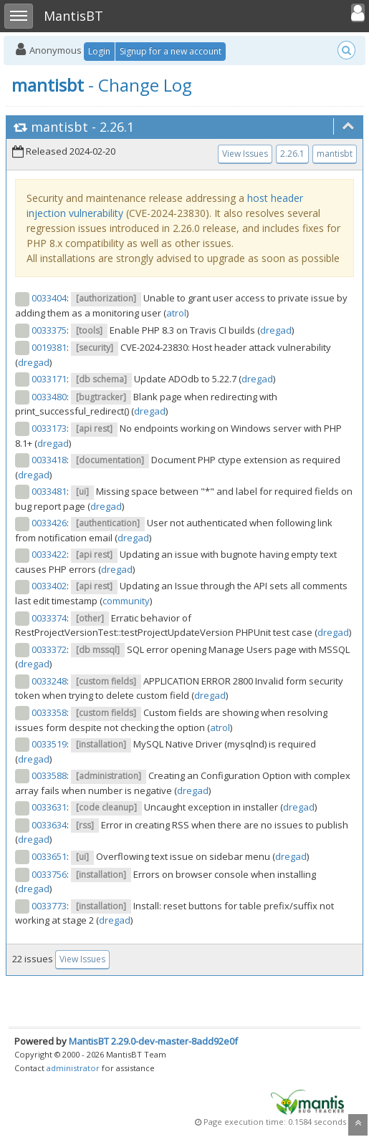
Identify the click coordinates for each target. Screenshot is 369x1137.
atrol (176, 312)
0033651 (49, 856)
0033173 (49, 428)
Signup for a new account (170, 51)
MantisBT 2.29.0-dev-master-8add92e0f (153, 1041)
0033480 (49, 396)
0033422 (49, 554)
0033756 (49, 874)
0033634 (49, 824)
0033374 (49, 617)
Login (99, 51)
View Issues (245, 153)
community (126, 600)
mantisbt (59, 126)
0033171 (49, 378)
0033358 (49, 712)
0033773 (49, 905)
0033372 (49, 649)
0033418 (49, 459)
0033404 (49, 297)
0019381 (49, 347)
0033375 (49, 330)
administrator (73, 1068)
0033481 (49, 491)
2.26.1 (117, 126)
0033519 (49, 743)
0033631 (49, 806)
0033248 (49, 680)
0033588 (49, 775)
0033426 (49, 522)
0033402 (49, 585)
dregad (276, 330)
